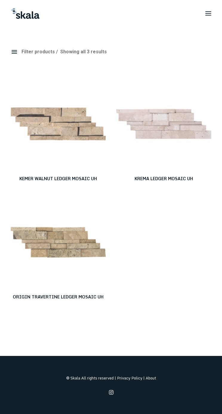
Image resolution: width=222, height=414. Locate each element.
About (151, 378)
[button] (208, 13)
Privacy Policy (129, 378)
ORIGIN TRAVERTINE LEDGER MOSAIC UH (58, 296)
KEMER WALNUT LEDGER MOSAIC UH (58, 178)
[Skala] (25, 13)
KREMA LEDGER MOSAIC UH (164, 178)
